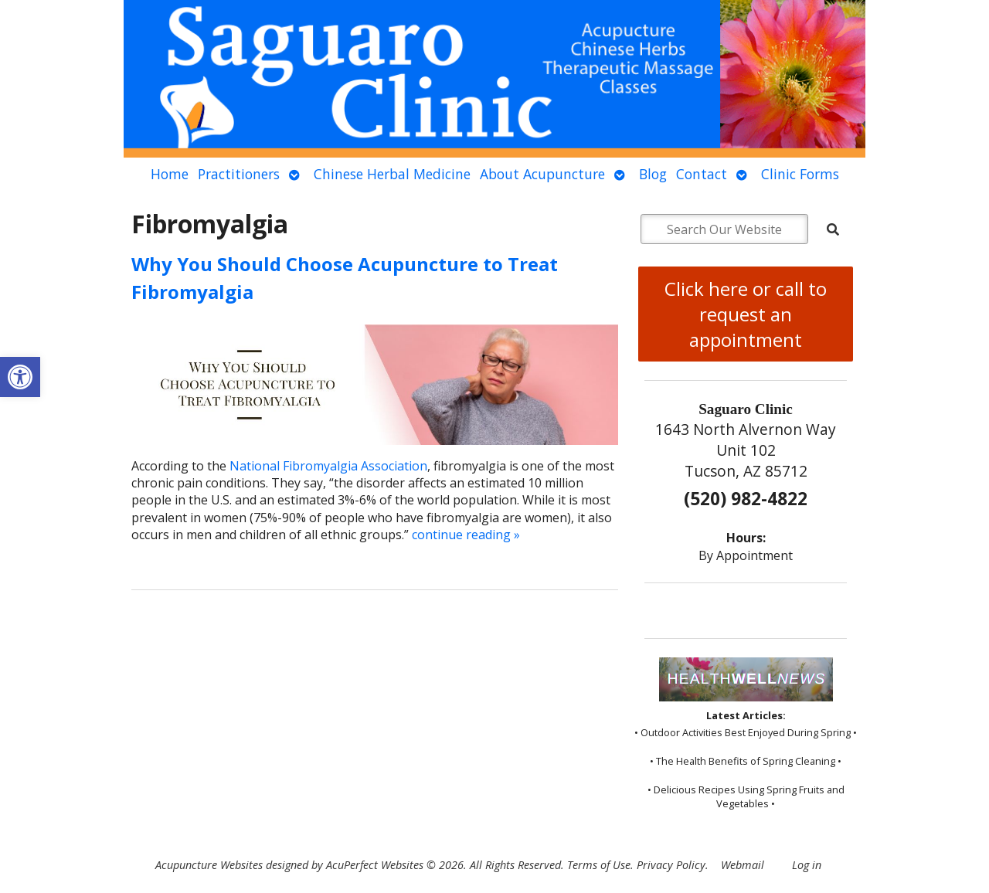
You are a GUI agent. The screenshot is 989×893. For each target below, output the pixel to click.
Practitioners (239, 174)
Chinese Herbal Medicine (392, 174)
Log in (806, 864)
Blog (653, 174)
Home (170, 174)
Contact (701, 174)
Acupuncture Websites (209, 864)
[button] (20, 377)
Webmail (742, 864)
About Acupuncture (542, 174)
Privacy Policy (671, 864)
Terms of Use (598, 864)
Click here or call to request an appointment (745, 314)
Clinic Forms (800, 174)
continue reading (466, 534)
